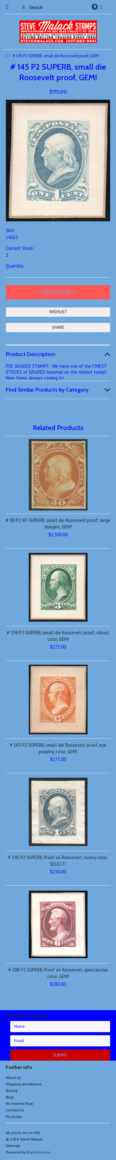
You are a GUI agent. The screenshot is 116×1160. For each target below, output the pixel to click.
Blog (10, 1097)
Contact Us (15, 1110)
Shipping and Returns (24, 1084)
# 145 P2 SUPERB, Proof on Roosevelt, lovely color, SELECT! (58, 860)
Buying (11, 1090)
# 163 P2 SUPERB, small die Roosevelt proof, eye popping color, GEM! (58, 748)
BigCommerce (38, 1152)
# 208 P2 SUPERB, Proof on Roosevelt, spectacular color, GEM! (58, 973)
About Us (13, 1077)
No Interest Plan (19, 1103)
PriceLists (14, 1116)
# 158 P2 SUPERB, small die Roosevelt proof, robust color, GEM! (58, 636)
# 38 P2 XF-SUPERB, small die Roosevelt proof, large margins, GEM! (58, 523)
